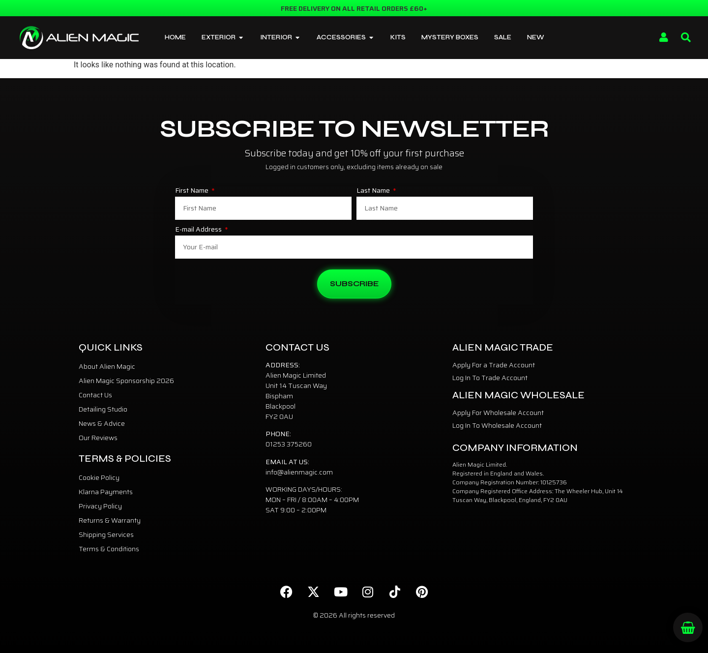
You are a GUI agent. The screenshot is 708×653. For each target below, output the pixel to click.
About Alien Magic (107, 366)
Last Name (373, 191)
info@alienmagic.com (299, 472)
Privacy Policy (100, 506)
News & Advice (102, 423)
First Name (192, 191)
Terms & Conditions (109, 548)
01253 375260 (289, 444)
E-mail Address (199, 230)
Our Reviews (98, 437)
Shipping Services (106, 534)
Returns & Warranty (110, 520)
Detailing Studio (103, 409)
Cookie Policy (99, 477)
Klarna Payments (106, 491)
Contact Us (95, 394)
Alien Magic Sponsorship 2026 (126, 380)
